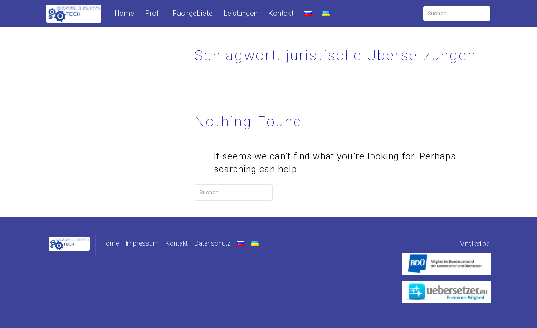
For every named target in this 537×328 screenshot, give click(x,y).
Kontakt (280, 13)
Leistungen (241, 13)
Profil (153, 13)
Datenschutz (212, 243)
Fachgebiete (193, 13)
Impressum (142, 243)
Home (124, 13)
